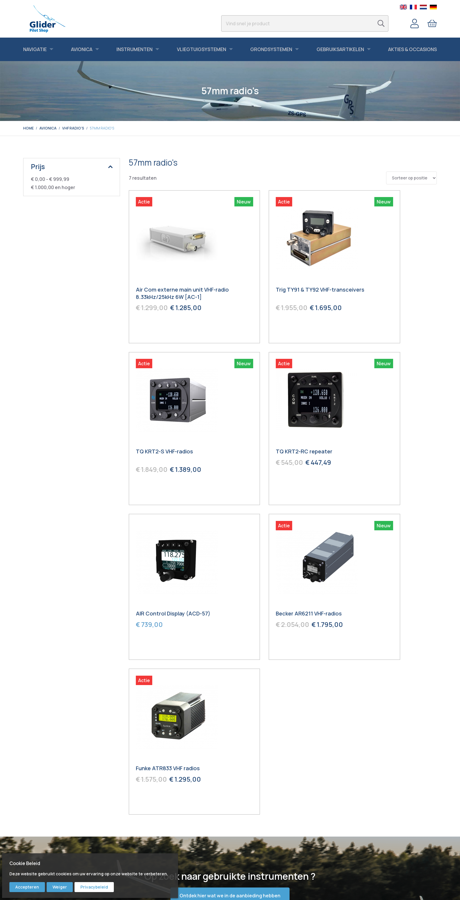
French (413, 7)
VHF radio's (73, 128)
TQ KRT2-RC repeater (164, 453)
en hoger (53, 187)
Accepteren (27, 887)
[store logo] (47, 19)
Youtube (136, 827)
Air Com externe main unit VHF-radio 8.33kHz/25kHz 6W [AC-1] (176, 294)
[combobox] (304, 23)
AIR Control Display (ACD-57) (279, 453)
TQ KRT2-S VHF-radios (376, 290)
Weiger (60, 887)
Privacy (241, 852)
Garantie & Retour (251, 835)
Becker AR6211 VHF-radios (380, 453)
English (403, 7)
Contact (242, 811)
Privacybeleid (94, 887)
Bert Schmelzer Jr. (145, 852)
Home (28, 128)
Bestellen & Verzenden (255, 819)
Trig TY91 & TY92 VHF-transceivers (269, 294)
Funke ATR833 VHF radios (168, 608)
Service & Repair (249, 827)
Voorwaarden (246, 844)
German (433, 7)
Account (414, 23)
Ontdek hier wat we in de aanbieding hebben (230, 736)
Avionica (48, 128)
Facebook (138, 819)
